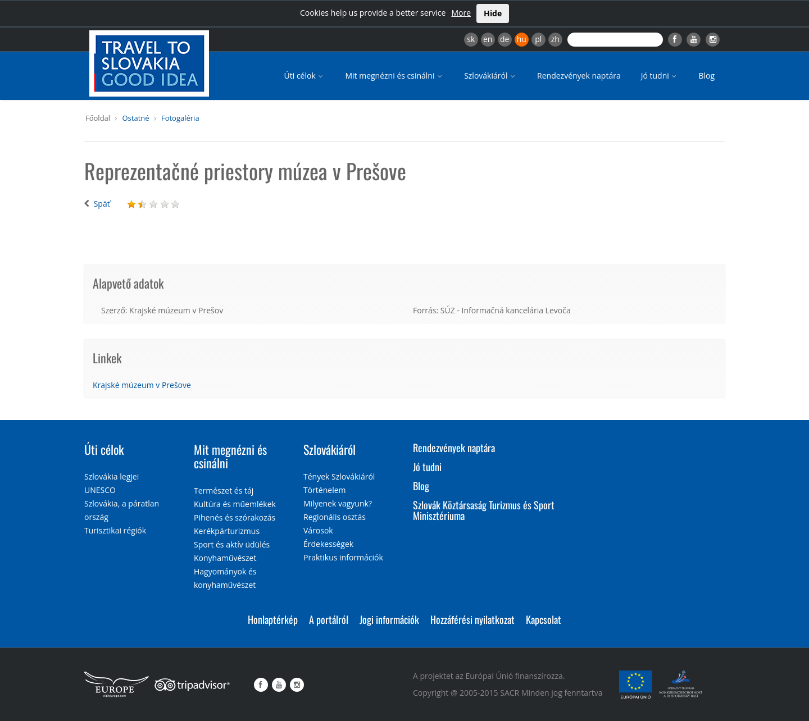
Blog (706, 75)
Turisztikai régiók (115, 530)
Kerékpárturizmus (227, 531)
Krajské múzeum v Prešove (142, 385)
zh (555, 39)
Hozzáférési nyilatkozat (472, 619)
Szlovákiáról (490, 75)
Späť (102, 203)
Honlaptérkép (273, 619)
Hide (493, 13)
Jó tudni (660, 75)
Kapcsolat (543, 619)
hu (521, 39)
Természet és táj (223, 490)
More (461, 12)
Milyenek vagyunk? (337, 503)
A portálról (328, 619)
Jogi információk (389, 619)
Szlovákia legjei (111, 476)
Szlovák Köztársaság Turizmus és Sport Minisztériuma (484, 510)
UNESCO (100, 490)
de (504, 39)
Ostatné (135, 118)
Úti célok (304, 75)
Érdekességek (328, 544)
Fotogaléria (180, 118)
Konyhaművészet (225, 558)
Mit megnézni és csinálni (394, 75)
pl (538, 39)
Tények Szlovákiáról (339, 476)
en (487, 39)
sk (471, 39)
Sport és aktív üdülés (232, 544)
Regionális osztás (334, 517)
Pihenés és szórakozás (234, 517)
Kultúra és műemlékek (235, 504)
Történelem (324, 490)
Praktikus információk (343, 557)
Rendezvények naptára (579, 75)
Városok (318, 530)
